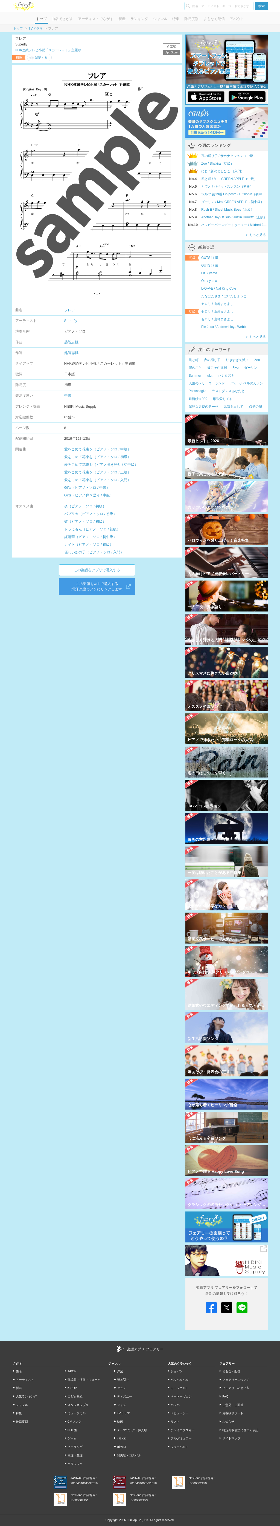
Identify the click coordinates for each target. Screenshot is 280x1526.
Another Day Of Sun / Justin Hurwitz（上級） (234, 217)
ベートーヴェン (181, 1396)
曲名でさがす (62, 19)
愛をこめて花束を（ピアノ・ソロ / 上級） (97, 472)
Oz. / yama (209, 273)
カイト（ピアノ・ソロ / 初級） (88, 544)
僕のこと (195, 368)
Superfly (70, 321)
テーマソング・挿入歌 (132, 1430)
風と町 (194, 360)
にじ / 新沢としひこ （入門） (222, 171)
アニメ (121, 1388)
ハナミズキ (226, 376)
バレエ (121, 1438)
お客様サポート (232, 1413)
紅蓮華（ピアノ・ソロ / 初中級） (90, 537)
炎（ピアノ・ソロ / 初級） (85, 506)
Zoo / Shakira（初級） (217, 163)
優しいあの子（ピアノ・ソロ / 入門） (94, 552)
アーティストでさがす (95, 19)
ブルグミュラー (181, 1438)
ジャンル (160, 19)
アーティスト (25, 1379)
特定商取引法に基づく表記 (240, 1430)
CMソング (74, 1421)
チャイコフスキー (183, 1430)
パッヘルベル (180, 1379)
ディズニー (124, 1396)
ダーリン (250, 368)
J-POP (72, 1371)
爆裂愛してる (222, 399)
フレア (69, 310)
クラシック (75, 1463)
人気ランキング (26, 1396)
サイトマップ (231, 1438)
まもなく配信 (214, 19)
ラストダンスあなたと (228, 391)
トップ (41, 19)
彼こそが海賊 (217, 368)
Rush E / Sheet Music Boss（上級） (227, 210)
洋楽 (120, 1371)
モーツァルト (180, 1388)
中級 (67, 395)
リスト (175, 1421)
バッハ (175, 1405)
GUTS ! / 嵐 (209, 258)
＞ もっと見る (255, 235)
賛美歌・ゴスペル (129, 1455)
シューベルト (180, 1446)
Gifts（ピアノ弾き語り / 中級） (89, 495)
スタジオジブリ (78, 1405)
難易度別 (191, 19)
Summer (195, 376)
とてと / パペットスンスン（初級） (227, 186)
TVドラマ (35, 28)
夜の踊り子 (212, 360)
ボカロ (121, 1446)
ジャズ (121, 1405)
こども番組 (75, 1396)
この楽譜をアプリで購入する (97, 570)
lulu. (209, 376)
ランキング (139, 19)
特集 (175, 19)
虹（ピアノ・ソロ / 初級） (85, 521)
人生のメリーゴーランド (207, 383)
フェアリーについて (235, 1379)
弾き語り (123, 1379)
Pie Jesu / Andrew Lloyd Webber (225, 327)
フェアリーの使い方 (235, 1388)
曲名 (19, 1371)
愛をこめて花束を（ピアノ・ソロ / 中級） (97, 449)
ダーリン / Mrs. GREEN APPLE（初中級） (232, 202)
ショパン (177, 1371)
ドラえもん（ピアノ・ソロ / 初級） (92, 529)
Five (235, 368)
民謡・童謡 (75, 1455)
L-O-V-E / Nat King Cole (218, 288)
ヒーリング (75, 1446)
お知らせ (228, 1421)
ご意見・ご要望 (232, 1405)
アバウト (237, 19)
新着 (122, 19)
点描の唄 (255, 406)
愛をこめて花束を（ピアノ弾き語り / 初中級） (101, 464)
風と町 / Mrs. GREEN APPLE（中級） (229, 179)
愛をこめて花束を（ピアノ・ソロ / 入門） (97, 480)
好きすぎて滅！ (237, 360)
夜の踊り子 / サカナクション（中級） (228, 156)
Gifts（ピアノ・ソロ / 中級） (87, 487)
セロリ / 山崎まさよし (217, 304)
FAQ (225, 1396)
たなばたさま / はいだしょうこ (224, 296)
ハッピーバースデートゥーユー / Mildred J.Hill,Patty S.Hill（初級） (234, 225)
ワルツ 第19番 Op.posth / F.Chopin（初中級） (234, 194)
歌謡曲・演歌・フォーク (84, 1379)
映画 (120, 1421)
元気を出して (233, 406)
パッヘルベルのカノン (246, 383)
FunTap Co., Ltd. (138, 1520)
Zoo (257, 360)
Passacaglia (197, 391)
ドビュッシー (180, 1413)
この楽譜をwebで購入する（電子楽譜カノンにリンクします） (97, 586)
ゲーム (72, 1438)
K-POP (72, 1388)
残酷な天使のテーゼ (203, 406)
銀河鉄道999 (198, 399)
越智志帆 (71, 342)
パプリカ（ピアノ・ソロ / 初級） (90, 514)
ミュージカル (77, 1413)
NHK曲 (72, 1430)
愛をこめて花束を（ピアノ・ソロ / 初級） (97, 457)
